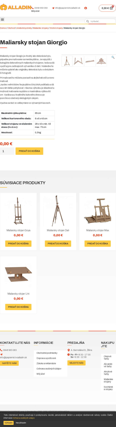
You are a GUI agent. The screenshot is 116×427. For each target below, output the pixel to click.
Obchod (11, 28)
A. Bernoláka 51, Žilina (81, 350)
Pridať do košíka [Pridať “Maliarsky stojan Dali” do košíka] (58, 243)
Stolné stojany (56, 28)
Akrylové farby (108, 372)
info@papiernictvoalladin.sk (67, 8)
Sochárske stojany (108, 388)
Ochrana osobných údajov (49, 368)
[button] (2, 19)
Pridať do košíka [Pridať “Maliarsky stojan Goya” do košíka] (18, 243)
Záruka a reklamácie (46, 363)
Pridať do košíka (29, 151)
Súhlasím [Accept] (9, 423)
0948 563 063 (41, 8)
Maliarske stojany (40, 28)
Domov (3, 28)
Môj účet (35, 11)
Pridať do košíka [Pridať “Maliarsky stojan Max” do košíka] (97, 243)
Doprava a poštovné (46, 358)
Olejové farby (107, 357)
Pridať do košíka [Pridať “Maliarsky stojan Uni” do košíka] (18, 307)
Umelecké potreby (24, 28)
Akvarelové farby (108, 365)
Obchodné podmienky (47, 353)
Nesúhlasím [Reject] (21, 423)
